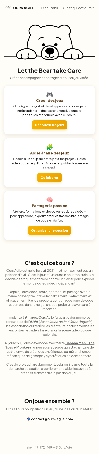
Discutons (49, 8)
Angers (31, 317)
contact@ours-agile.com (52, 419)
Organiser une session (49, 230)
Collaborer (49, 177)
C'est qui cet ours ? (78, 8)
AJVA (34, 321)
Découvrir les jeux (49, 125)
